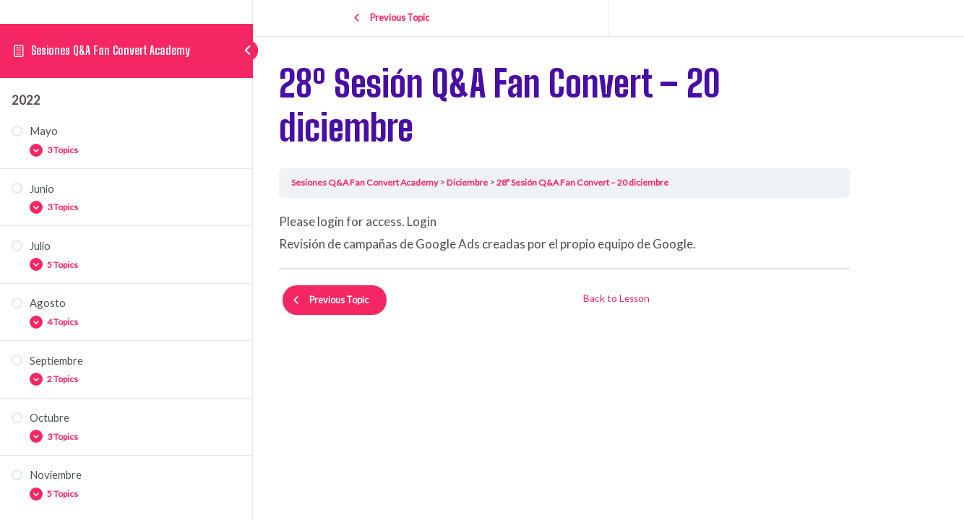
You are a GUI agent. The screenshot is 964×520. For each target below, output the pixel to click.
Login (466, 221)
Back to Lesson (660, 293)
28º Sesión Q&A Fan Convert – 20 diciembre (633, 182)
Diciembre (515, 182)
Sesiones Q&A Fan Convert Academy (111, 62)
